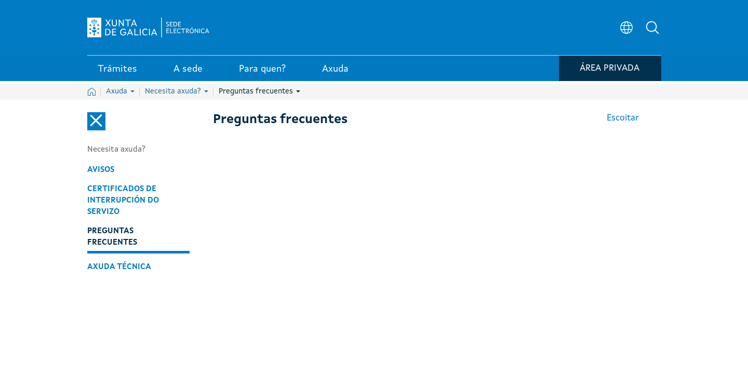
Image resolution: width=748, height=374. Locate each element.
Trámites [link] (117, 72)
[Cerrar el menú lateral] (96, 121)
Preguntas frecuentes (259, 91)
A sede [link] (188, 72)
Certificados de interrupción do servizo (123, 200)
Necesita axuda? (176, 91)
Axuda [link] (335, 72)
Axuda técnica (119, 267)
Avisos (100, 170)
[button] (653, 29)
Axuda (120, 91)
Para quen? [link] (262, 72)
